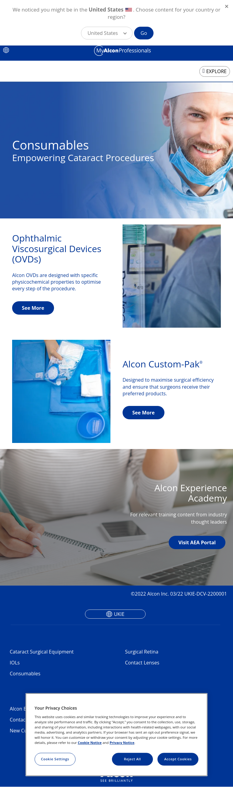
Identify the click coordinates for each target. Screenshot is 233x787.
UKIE (119, 614)
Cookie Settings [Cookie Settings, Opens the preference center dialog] (55, 759)
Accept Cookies (178, 759)
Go (143, 33)
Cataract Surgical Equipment (42, 651)
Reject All (132, 759)
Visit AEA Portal (197, 542)
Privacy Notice (122, 742)
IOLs (15, 662)
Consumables (25, 673)
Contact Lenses (142, 662)
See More (33, 308)
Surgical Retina (141, 651)
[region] (116, 734)
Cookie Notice (90, 742)
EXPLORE (216, 71)
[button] (107, 33)
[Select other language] (6, 50)
